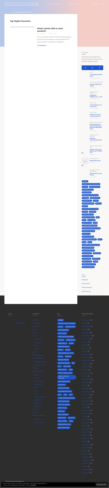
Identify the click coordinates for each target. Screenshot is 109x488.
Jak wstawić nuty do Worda (96, 173)
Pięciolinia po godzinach (22, 4)
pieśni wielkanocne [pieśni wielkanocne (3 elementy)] (88, 230)
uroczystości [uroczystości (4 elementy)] (87, 252)
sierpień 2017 (86, 435)
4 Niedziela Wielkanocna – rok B (96, 95)
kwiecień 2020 (86, 410)
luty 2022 (84, 385)
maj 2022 (84, 375)
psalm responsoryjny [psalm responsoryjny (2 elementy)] (89, 238)
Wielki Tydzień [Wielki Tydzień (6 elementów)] (87, 260)
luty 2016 (84, 466)
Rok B (91, 72)
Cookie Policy (33, 485)
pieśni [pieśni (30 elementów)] (95, 222)
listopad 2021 (86, 388)
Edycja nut (92, 169)
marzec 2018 (86, 432)
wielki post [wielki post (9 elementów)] (96, 258)
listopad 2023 (86, 332)
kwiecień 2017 (86, 444)
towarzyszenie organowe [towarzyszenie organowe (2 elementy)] (91, 244)
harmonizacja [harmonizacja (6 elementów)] (95, 197)
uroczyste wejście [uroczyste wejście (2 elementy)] (88, 249)
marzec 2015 (86, 472)
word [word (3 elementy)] (95, 260)
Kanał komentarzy (87, 287)
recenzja (35, 409)
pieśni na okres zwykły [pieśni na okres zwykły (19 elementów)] (90, 225)
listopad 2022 (86, 357)
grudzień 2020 (86, 400)
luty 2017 (84, 450)
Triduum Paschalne (39, 396)
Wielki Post (37, 406)
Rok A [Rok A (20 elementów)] (100, 238)
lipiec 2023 (85, 341)
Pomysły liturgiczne (38, 354)
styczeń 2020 (86, 419)
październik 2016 (87, 460)
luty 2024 (84, 329)
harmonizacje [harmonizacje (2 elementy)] (87, 200)
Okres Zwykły (38, 384)
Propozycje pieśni (17, 42)
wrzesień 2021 (86, 394)
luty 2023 (84, 350)
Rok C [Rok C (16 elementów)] (90, 241)
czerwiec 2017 (86, 438)
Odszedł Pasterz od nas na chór (96, 105)
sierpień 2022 (86, 366)
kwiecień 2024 (86, 325)
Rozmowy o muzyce (40, 364)
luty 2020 (84, 416)
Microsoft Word (39, 422)
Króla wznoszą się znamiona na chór (95, 115)
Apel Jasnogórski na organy (96, 84)
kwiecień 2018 (86, 429)
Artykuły (92, 121)
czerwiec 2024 (86, 319)
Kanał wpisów (86, 283)
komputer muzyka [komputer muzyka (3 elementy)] (88, 202)
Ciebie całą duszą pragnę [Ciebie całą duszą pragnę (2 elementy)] (90, 194)
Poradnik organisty (38, 357)
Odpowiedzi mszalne (40, 361)
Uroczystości (23, 44)
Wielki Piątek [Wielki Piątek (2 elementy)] (86, 258)
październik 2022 (87, 360)
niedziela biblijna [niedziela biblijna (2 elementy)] (88, 213)
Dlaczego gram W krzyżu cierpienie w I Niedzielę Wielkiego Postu (96, 126)
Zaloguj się (85, 279)
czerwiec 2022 (86, 372)
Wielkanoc (14, 45)
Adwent (36, 374)
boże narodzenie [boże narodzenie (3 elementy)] (88, 188)
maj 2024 (84, 322)
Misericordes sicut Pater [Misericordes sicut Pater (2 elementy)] (90, 208)
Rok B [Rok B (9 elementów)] (84, 241)
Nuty (98, 82)
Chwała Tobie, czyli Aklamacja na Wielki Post (96, 150)
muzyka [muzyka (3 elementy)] (85, 211)
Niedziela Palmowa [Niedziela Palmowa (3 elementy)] (88, 216)
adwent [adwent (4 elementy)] (85, 180)
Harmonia (35, 325)
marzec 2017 (86, 447)
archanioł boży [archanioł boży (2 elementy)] (95, 186)
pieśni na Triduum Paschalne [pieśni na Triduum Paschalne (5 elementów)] (91, 227)
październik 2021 (87, 391)
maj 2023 (84, 344)
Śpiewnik (36, 348)
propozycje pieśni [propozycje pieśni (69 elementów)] (88, 236)
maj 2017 (84, 441)
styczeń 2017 (86, 453)
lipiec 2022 (85, 369)
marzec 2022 (86, 382)
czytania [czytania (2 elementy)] (85, 197)
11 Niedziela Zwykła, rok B (96, 75)
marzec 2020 (86, 413)
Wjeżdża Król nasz (95, 160)
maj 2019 (84, 425)
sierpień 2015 (86, 469)
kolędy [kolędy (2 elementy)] (96, 200)
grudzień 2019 (86, 422)
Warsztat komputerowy (94, 169)
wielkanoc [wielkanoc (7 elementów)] (97, 252)
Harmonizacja (93, 82)
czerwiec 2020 (86, 404)
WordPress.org (86, 290)
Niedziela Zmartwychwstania (96, 138)
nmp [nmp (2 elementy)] (97, 216)
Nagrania (35, 332)
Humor (35, 329)
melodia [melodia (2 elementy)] (98, 202)
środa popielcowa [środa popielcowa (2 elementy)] (88, 266)
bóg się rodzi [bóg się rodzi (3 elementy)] (87, 191)
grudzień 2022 (86, 354)
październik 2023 (87, 335)
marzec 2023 (86, 347)
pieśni (101, 82)
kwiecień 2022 (86, 379)
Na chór (91, 102)
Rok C (35, 393)
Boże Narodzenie (39, 381)
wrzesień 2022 (86, 363)
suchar (34, 412)
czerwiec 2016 (86, 463)
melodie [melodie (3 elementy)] (85, 205)
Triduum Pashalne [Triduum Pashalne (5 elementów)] (88, 247)
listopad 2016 (86, 457)
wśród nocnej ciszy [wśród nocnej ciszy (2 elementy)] (89, 263)
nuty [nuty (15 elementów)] (84, 219)
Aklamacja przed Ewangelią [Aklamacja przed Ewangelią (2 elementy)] (91, 183)
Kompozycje (93, 145)
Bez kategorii (36, 322)
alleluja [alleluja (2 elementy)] (85, 186)
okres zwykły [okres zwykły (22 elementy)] (87, 222)
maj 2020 (84, 407)
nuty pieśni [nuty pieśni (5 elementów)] (91, 219)
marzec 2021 (86, 397)
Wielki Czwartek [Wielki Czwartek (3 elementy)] (88, 255)
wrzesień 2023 (86, 338)
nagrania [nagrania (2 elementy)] (93, 211)
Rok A (35, 387)
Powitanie (35, 367)
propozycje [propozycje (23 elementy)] (86, 233)
